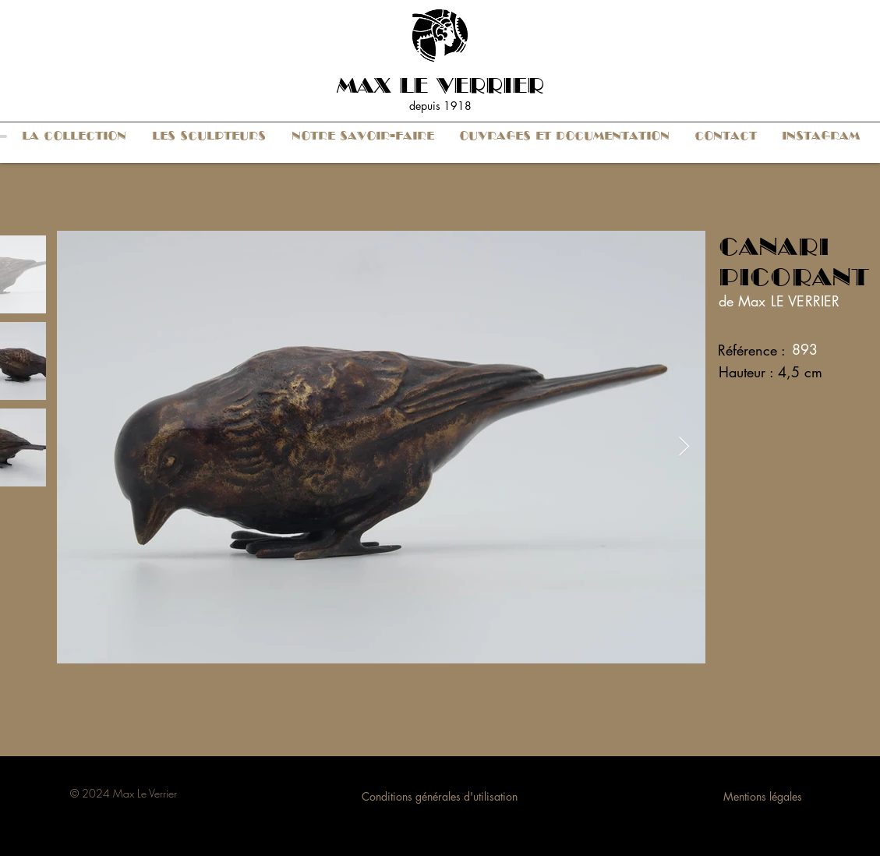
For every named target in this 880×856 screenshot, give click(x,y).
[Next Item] (684, 447)
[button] (74, 136)
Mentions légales (762, 796)
